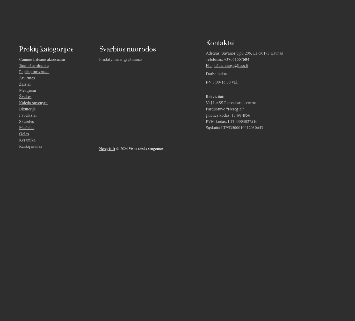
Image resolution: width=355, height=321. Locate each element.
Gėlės (24, 134)
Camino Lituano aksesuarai (42, 59)
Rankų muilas (30, 146)
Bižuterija (27, 109)
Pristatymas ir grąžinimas (270, 14)
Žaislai (25, 84)
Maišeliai (26, 127)
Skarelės (26, 121)
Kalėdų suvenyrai (33, 103)
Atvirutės (27, 78)
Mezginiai (27, 90)
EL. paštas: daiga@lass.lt (227, 65)
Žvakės (25, 96)
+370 (228, 59)
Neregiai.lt (107, 149)
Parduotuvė (179, 14)
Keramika (27, 140)
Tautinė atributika (34, 65)
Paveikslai (28, 115)
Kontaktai (221, 14)
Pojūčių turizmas (34, 72)
